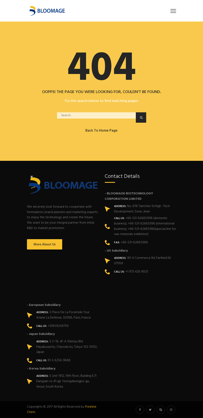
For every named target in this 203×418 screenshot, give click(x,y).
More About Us (45, 244)
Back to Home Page (101, 131)
